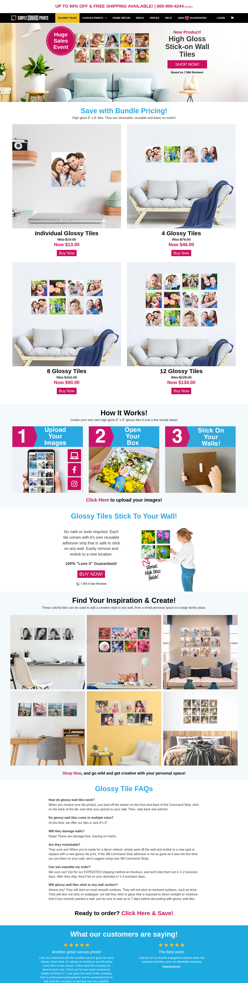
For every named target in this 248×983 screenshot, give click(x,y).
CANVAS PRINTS (94, 17)
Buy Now (66, 253)
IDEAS (140, 17)
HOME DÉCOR (121, 17)
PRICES (154, 17)
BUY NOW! (91, 574)
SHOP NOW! (187, 64)
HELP (168, 17)
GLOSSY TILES (67, 17)
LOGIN (221, 17)
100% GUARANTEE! (192, 18)
